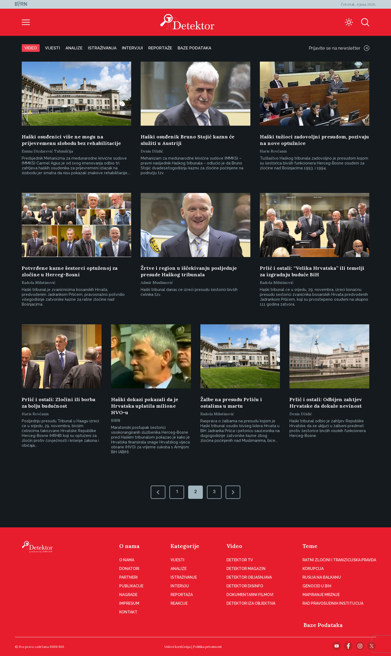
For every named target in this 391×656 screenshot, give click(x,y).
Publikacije (131, 586)
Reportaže (160, 48)
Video (30, 48)
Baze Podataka (323, 625)
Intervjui (132, 48)
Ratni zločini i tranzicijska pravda (339, 560)
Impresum (129, 603)
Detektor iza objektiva (250, 603)
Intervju (180, 586)
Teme (309, 546)
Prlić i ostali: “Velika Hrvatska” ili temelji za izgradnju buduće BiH (312, 271)
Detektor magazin (246, 568)
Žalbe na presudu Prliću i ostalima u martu (231, 402)
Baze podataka (194, 48)
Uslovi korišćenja (178, 647)
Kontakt (128, 612)
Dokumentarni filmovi (249, 594)
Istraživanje (184, 577)
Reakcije (179, 603)
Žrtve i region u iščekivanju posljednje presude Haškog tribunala (189, 271)
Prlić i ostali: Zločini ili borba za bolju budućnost (58, 402)
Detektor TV (239, 560)
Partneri (128, 577)
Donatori (129, 568)
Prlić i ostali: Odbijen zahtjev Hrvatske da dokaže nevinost (325, 402)
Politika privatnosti (207, 647)
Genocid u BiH (316, 586)
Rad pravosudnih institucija (332, 603)
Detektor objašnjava (249, 577)
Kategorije (185, 546)
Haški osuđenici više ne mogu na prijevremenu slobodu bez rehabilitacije (71, 140)
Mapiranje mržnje (321, 594)
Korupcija (313, 568)
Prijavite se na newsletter (339, 48)
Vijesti (52, 48)
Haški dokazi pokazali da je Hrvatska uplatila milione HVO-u (144, 406)
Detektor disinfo (244, 586)
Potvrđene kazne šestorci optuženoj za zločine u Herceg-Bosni (70, 271)
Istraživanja (102, 48)
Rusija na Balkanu (321, 577)
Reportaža (182, 594)
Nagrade (128, 594)
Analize (74, 48)
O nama (129, 546)
